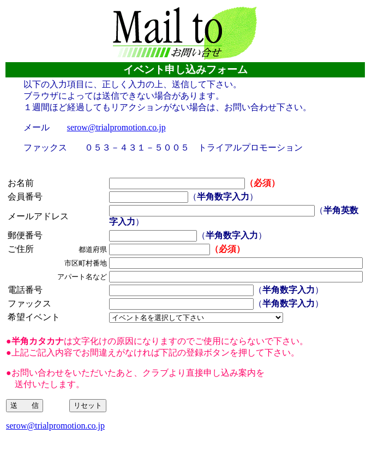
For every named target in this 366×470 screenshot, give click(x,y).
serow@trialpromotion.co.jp (116, 127)
